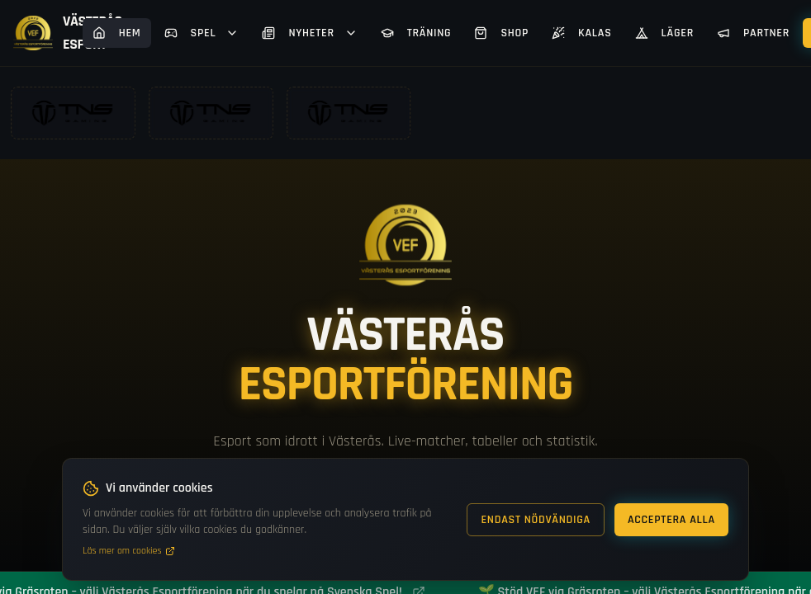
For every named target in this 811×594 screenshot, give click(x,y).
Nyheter (309, 33)
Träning (416, 33)
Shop (501, 33)
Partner (753, 33)
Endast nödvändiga (535, 519)
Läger (664, 33)
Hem (116, 33)
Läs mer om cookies (129, 550)
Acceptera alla (671, 519)
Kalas (582, 33)
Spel (202, 33)
